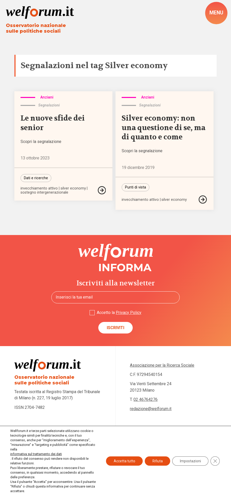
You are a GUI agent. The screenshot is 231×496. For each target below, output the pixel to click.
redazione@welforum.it (150, 409)
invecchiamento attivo (39, 189)
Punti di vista (135, 187)
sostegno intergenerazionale (45, 193)
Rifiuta (157, 461)
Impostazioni (190, 461)
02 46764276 (145, 399)
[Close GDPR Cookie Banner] (215, 461)
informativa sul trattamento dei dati (36, 454)
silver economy (73, 189)
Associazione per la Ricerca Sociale (162, 365)
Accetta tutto (123, 461)
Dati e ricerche (36, 178)
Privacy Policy (128, 312)
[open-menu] (216, 13)
